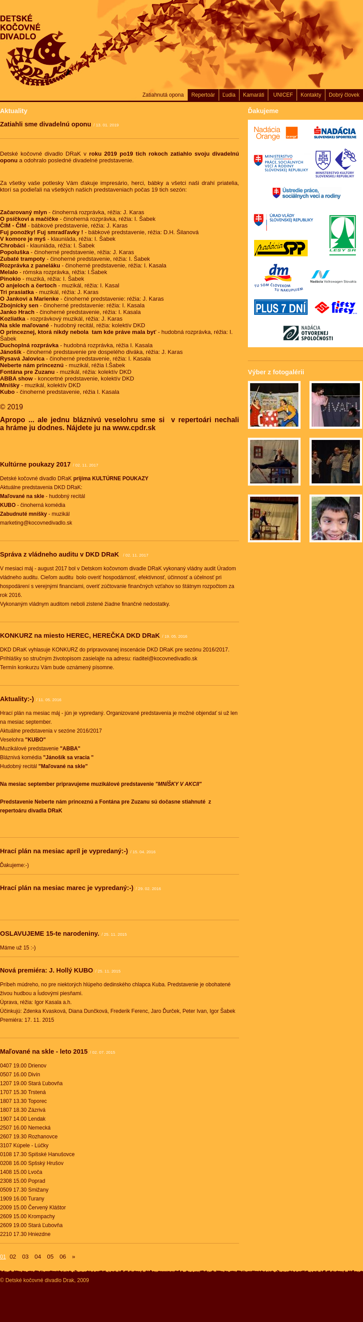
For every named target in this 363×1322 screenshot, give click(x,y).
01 (3, 1257)
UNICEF (282, 95)
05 (50, 1256)
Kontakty (311, 95)
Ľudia (229, 95)
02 (13, 1256)
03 (25, 1256)
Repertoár (203, 95)
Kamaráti (253, 95)
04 (38, 1256)
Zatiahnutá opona (163, 95)
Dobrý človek (344, 95)
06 (62, 1256)
